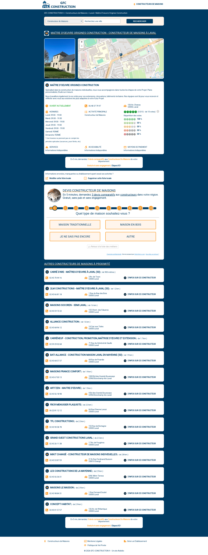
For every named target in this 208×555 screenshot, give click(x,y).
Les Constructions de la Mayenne (71, 471)
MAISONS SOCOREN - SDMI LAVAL (68, 305)
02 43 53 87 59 (55, 460)
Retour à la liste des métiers (102, 246)
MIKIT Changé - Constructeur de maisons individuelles (83, 454)
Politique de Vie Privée (95, 545)
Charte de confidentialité (114, 254)
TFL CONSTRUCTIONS (62, 421)
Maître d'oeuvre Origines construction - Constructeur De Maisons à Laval (103, 32)
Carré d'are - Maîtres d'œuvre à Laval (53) (75, 272)
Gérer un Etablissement (135, 541)
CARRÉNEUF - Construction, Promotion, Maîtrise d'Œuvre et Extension (93, 338)
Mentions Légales (93, 541)
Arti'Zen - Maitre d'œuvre (65, 388)
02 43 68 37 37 (55, 361)
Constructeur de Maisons (95, 115)
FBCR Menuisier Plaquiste (65, 404)
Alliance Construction (64, 321)
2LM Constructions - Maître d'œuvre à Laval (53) (79, 288)
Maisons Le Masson (62, 487)
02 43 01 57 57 (55, 510)
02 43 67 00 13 (55, 377)
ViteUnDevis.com (139, 254)
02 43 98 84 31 (55, 493)
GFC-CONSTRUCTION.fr (54, 13)
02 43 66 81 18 (55, 294)
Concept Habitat (60, 504)
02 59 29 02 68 (55, 344)
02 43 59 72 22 (55, 311)
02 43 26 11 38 (55, 444)
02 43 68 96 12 (55, 328)
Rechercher (139, 21)
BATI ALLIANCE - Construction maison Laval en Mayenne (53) (86, 354)
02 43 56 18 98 (55, 394)
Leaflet (153, 77)
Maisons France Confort (65, 371)
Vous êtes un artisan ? (152, 254)
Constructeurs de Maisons (77, 13)
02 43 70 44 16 (55, 278)
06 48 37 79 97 (95, 106)
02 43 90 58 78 (55, 427)
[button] (121, 56)
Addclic (121, 551)
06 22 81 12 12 (55, 410)
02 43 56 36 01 (55, 477)
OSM (161, 77)
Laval (91, 13)
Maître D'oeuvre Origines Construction (111, 13)
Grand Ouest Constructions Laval (71, 437)
